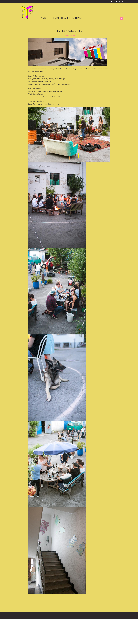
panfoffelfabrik (69, 35)
